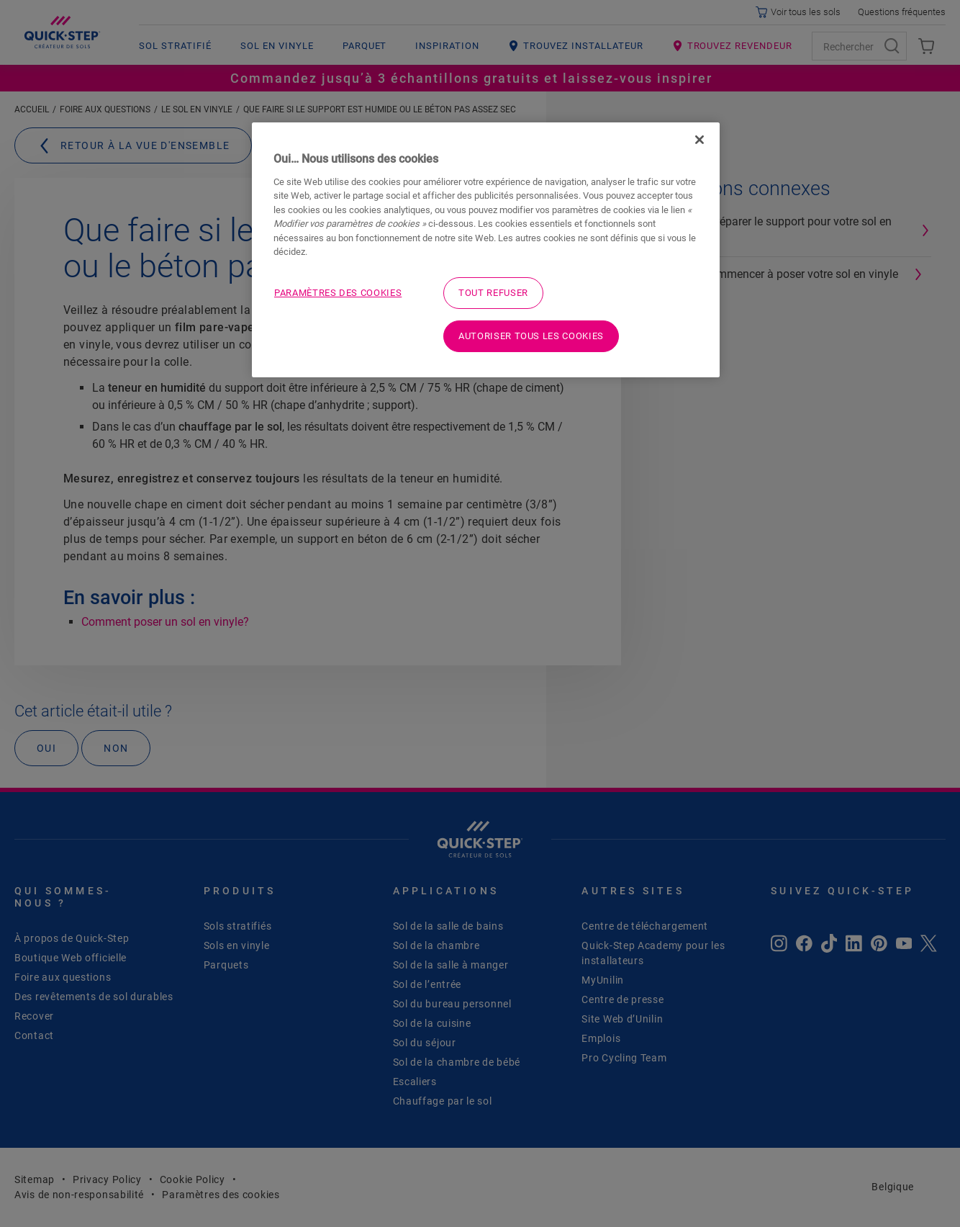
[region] (486, 249)
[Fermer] (699, 140)
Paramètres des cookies (338, 292)
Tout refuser (493, 292)
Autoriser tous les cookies (531, 336)
